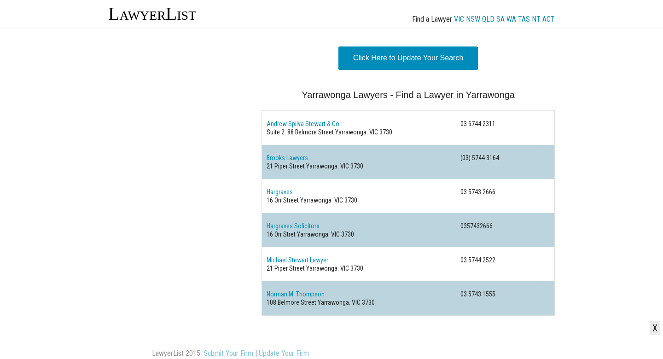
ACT (548, 19)
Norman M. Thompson (296, 294)
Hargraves (280, 192)
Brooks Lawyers (287, 158)
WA (511, 19)
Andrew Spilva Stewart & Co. (304, 123)
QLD (488, 19)
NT (536, 19)
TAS (524, 19)
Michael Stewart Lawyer (297, 260)
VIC (459, 19)
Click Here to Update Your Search (408, 58)
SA (500, 19)
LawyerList (152, 13)
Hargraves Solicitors (293, 226)
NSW (473, 19)
